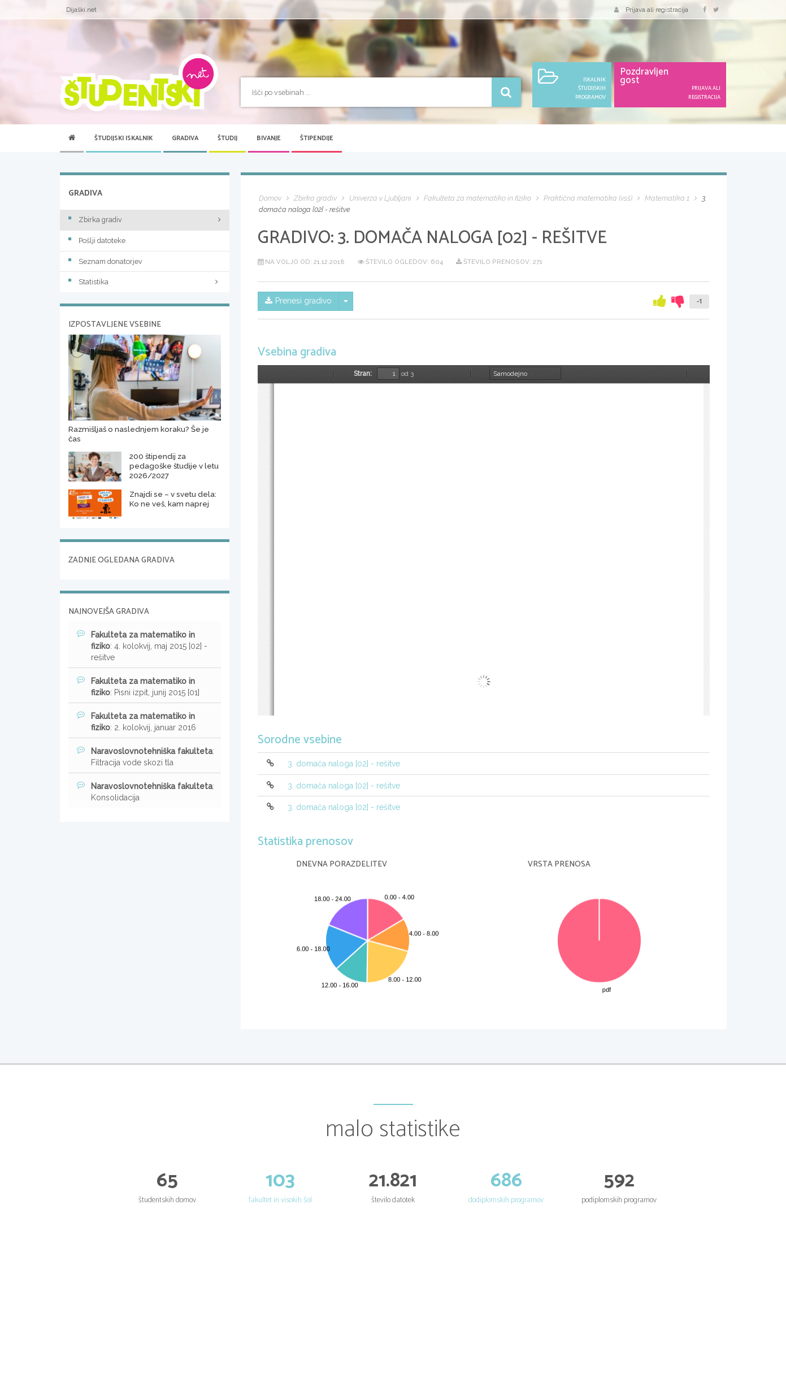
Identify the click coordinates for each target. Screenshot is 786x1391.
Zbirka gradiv (95, 219)
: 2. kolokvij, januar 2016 (136, 721)
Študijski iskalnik (123, 138)
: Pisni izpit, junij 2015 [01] (138, 686)
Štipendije (316, 138)
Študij (227, 138)
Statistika (144, 282)
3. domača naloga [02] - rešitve (344, 764)
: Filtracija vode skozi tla (145, 756)
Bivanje (269, 138)
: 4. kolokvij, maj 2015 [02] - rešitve (142, 645)
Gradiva (185, 138)
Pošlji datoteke (96, 240)
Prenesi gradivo (298, 301)
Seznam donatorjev (105, 261)
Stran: (363, 374)
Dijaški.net (81, 10)
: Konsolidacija (145, 791)
